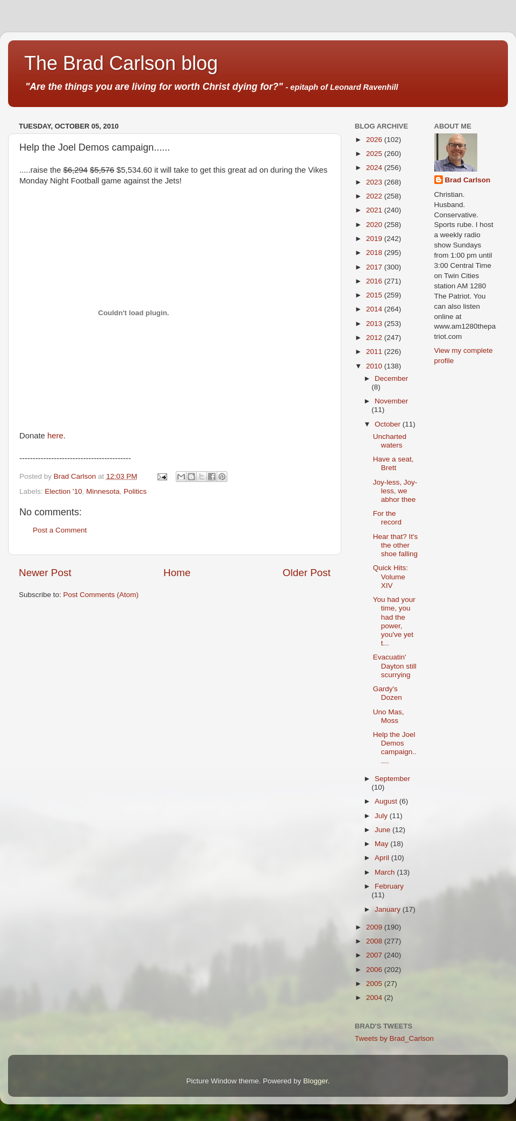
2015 (375, 295)
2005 (375, 984)
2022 (375, 196)
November (391, 401)
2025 (375, 154)
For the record (387, 517)
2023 (375, 182)
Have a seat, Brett (393, 463)
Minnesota (102, 491)
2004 (375, 998)
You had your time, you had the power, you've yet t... (394, 621)
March (386, 872)
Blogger (315, 1081)
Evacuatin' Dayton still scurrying (395, 665)
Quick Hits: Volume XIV (390, 576)
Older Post (307, 572)
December (391, 378)
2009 (375, 927)
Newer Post (45, 572)
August (387, 801)
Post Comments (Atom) (101, 595)
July (382, 816)
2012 (375, 338)
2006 (375, 970)
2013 (375, 324)
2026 (375, 140)
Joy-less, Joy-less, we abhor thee (395, 490)
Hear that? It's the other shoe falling (395, 545)
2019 (375, 239)
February (389, 886)
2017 (375, 267)
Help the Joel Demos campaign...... (395, 747)
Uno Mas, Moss (388, 716)
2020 (375, 225)
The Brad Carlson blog (121, 63)
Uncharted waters (389, 440)
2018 (375, 253)
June (383, 830)
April (383, 858)
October (389, 424)
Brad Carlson (468, 180)
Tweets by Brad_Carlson (394, 1038)
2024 (375, 168)
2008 (375, 941)
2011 (375, 351)
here (55, 435)
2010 (375, 366)
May (382, 844)
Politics (135, 491)
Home (176, 572)
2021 (375, 210)
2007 (375, 955)
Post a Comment (60, 530)
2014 (375, 309)
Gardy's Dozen (387, 693)
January (389, 909)
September (392, 779)
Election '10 (63, 491)
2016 (375, 281)
